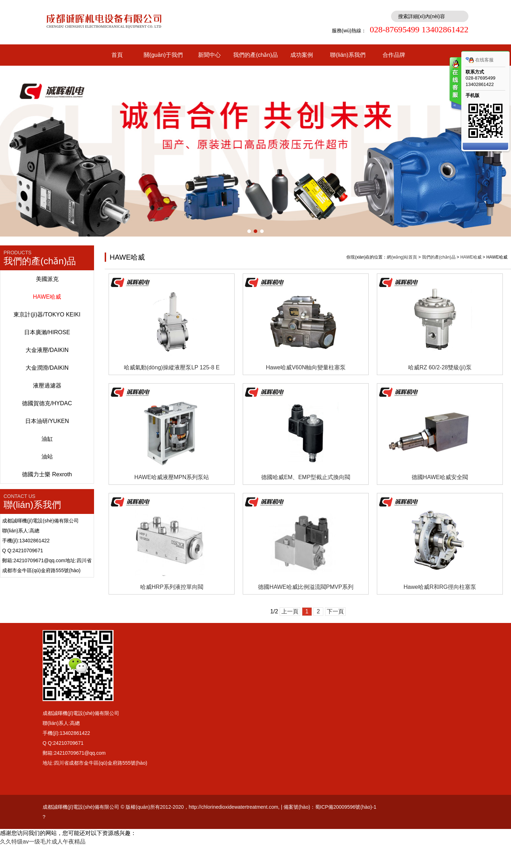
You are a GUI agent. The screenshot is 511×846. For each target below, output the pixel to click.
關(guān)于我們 (163, 55)
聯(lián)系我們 (348, 55)
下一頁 (335, 611)
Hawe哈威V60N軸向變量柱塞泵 (306, 367)
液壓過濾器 (47, 386)
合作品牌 (394, 55)
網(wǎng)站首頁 (402, 257)
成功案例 (301, 55)
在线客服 (480, 60)
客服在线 (455, 84)
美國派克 (47, 279)
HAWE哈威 (47, 297)
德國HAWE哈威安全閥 (440, 477)
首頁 (117, 55)
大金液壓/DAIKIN (47, 350)
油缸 (47, 439)
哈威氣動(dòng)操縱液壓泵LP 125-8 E (172, 367)
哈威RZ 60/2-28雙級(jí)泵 (440, 367)
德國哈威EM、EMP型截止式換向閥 (305, 477)
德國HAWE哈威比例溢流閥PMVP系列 (305, 587)
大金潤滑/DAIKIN (47, 368)
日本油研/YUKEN (47, 421)
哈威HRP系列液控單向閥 (171, 587)
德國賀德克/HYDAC (47, 403)
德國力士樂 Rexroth (47, 474)
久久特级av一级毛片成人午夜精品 (43, 842)
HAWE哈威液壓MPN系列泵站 (171, 477)
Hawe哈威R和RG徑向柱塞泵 (439, 587)
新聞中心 (209, 55)
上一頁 (289, 611)
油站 (47, 457)
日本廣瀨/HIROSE (47, 332)
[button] (249, 231)
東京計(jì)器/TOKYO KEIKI (46, 314)
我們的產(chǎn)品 (255, 55)
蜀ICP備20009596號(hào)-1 (346, 807)
